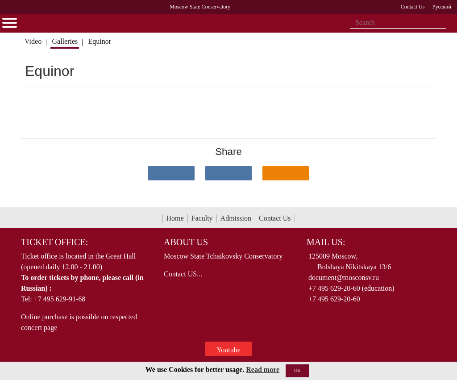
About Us (186, 242)
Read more (262, 369)
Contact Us (275, 218)
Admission (235, 218)
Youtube (228, 350)
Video (33, 41)
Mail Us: (326, 242)
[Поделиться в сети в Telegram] (228, 173)
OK (297, 370)
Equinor (100, 41)
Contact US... (183, 274)
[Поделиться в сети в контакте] (171, 173)
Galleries (65, 41)
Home (175, 218)
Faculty (202, 218)
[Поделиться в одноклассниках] (285, 173)
